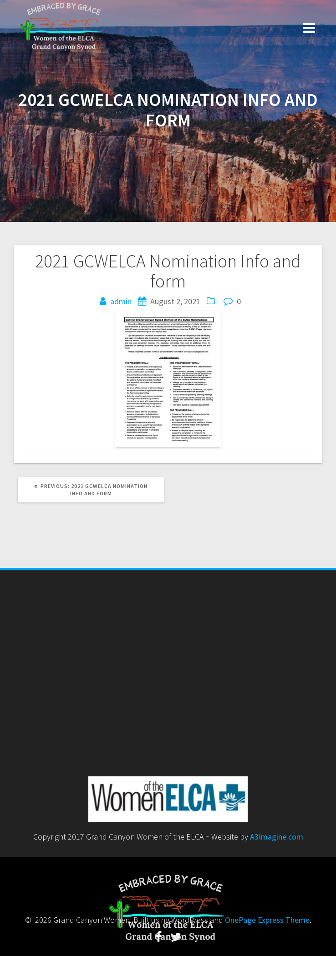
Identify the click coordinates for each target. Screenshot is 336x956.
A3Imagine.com (276, 836)
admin (121, 301)
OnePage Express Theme (267, 920)
